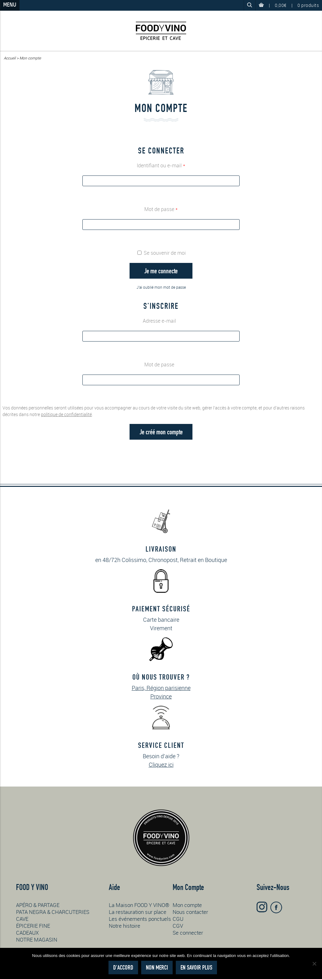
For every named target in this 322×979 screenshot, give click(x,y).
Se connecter (188, 932)
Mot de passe (161, 209)
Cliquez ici (161, 764)
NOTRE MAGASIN (36, 939)
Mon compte (187, 905)
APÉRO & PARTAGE (37, 905)
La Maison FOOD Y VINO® (139, 905)
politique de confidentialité (66, 414)
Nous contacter (190, 911)
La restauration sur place (137, 911)
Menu (9, 5)
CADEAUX (27, 932)
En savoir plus (196, 967)
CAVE (22, 918)
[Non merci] (314, 963)
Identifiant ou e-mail (161, 165)
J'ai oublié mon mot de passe (161, 287)
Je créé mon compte (161, 432)
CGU (178, 918)
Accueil (10, 57)
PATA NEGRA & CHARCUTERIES (52, 911)
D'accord (123, 967)
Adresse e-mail (161, 320)
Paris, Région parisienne (161, 688)
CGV (178, 925)
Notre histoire (124, 925)
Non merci (157, 967)
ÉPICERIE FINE (33, 925)
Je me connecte (161, 270)
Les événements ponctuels (140, 918)
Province (161, 696)
